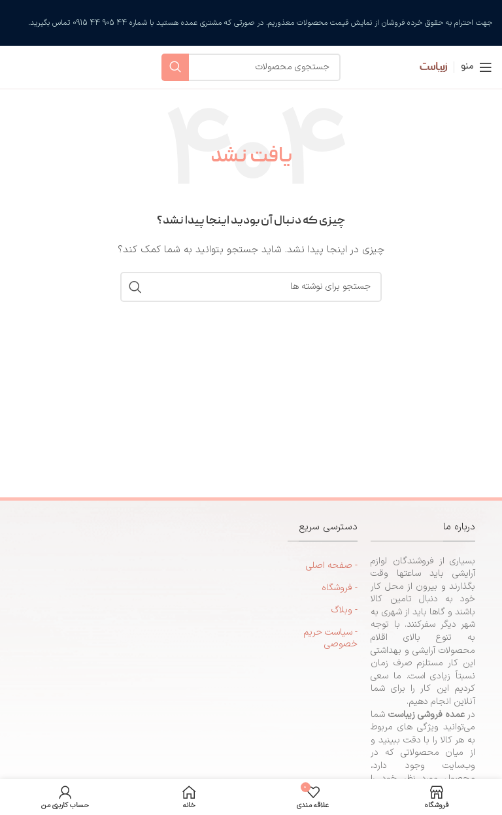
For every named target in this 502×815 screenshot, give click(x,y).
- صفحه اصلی (332, 566)
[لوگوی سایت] (424, 66)
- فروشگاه (340, 588)
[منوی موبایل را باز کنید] (476, 67)
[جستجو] (251, 67)
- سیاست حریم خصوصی (330, 638)
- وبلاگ (344, 610)
